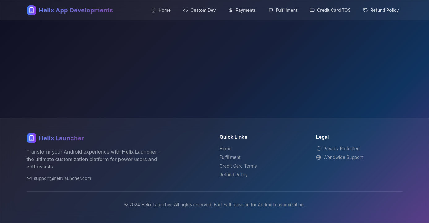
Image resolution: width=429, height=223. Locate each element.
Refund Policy (234, 174)
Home (226, 148)
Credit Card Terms (238, 165)
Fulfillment (230, 157)
